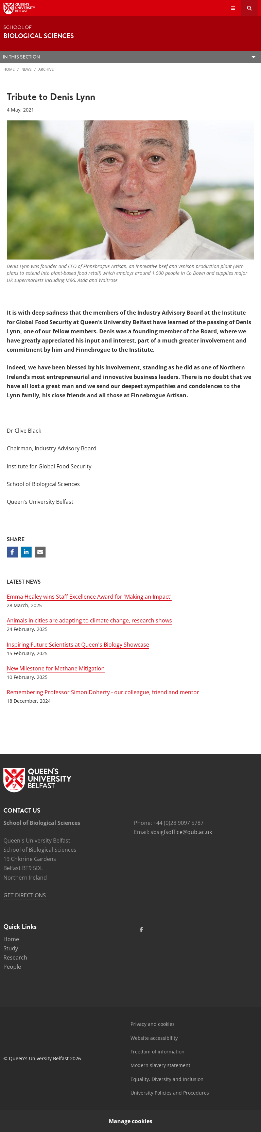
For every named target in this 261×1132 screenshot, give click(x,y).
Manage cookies (130, 1121)
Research (15, 957)
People (12, 966)
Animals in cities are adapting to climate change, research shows (89, 620)
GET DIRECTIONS (24, 895)
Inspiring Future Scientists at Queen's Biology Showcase (78, 644)
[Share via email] (40, 552)
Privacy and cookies (152, 1024)
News (26, 69)
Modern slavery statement (160, 1065)
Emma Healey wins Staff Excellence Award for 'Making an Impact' (89, 596)
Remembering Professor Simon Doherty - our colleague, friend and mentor (103, 692)
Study (10, 948)
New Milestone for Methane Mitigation (56, 668)
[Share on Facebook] (12, 552)
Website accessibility (154, 1038)
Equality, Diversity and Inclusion (167, 1079)
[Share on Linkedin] (26, 552)
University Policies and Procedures (169, 1092)
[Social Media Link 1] (141, 929)
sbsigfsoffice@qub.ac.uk (181, 832)
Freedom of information (157, 1051)
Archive (46, 69)
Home (9, 69)
